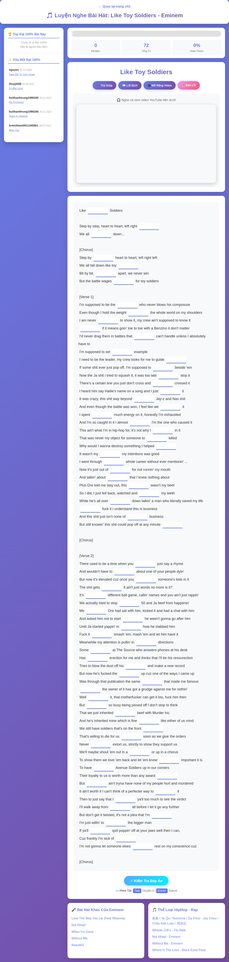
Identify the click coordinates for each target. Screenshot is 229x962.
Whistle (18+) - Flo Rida (169, 930)
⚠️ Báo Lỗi (189, 85)
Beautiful (77, 945)
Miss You (14, 130)
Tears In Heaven (18, 116)
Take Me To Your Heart (22, 74)
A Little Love (16, 88)
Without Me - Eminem (167, 943)
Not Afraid (78, 925)
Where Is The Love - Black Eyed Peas (179, 949)
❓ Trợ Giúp (104, 85)
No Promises (16, 102)
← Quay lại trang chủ (114, 6)
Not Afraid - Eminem (166, 936)
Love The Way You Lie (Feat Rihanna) (98, 918)
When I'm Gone (82, 931)
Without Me (79, 938)
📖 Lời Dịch (130, 85)
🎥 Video (159, 85)
